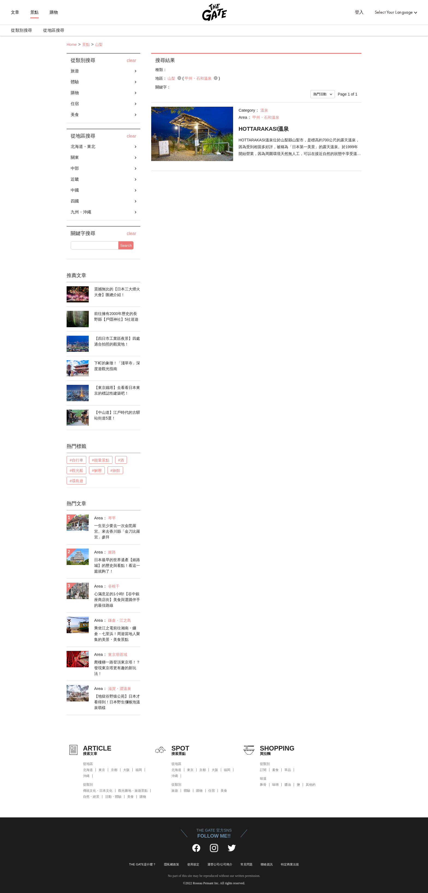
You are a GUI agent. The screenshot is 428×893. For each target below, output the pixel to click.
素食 (275, 770)
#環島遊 (76, 481)
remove (179, 78)
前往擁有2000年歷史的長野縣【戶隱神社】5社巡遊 (116, 316)
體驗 (75, 81)
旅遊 (75, 71)
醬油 (287, 785)
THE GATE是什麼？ (142, 864)
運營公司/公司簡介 (219, 864)
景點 (34, 12)
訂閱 (263, 770)
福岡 (138, 770)
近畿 (75, 179)
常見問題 (246, 864)
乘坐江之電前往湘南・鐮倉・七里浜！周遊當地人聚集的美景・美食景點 (117, 634)
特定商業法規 (290, 864)
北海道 (88, 770)
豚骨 (263, 785)
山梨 (99, 44)
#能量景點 (100, 460)
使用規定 (193, 864)
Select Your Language (394, 12)
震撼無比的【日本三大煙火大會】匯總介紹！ (117, 292)
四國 (75, 201)
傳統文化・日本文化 (97, 791)
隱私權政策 (171, 864)
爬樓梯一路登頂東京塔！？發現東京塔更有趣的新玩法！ (117, 668)
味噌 (275, 785)
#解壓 (97, 470)
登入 (359, 12)
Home (72, 44)
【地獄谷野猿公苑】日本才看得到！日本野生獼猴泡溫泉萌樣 (117, 702)
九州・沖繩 (81, 212)
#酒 (121, 460)
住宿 (75, 103)
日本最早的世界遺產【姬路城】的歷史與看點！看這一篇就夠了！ (117, 565)
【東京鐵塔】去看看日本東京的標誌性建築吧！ (117, 390)
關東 (75, 157)
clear (131, 60)
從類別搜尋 (21, 30)
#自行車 (76, 460)
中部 (75, 168)
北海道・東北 (83, 146)
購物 (54, 12)
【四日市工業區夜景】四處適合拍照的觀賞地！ (117, 341)
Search (126, 245)
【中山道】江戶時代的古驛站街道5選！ (117, 415)
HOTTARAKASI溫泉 (264, 129)
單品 (287, 770)
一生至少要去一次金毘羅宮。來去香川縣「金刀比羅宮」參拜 (117, 531)
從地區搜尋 (53, 30)
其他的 (311, 785)
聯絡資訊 (267, 864)
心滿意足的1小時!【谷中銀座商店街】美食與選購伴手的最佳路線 (117, 600)
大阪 (126, 770)
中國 (75, 190)
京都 (114, 770)
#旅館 (115, 470)
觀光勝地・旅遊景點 (133, 791)
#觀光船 (76, 470)
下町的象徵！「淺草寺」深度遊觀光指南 (117, 366)
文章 (15, 12)
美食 (75, 114)
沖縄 (86, 776)
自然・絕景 (91, 797)
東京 (102, 770)
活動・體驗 (113, 797)
